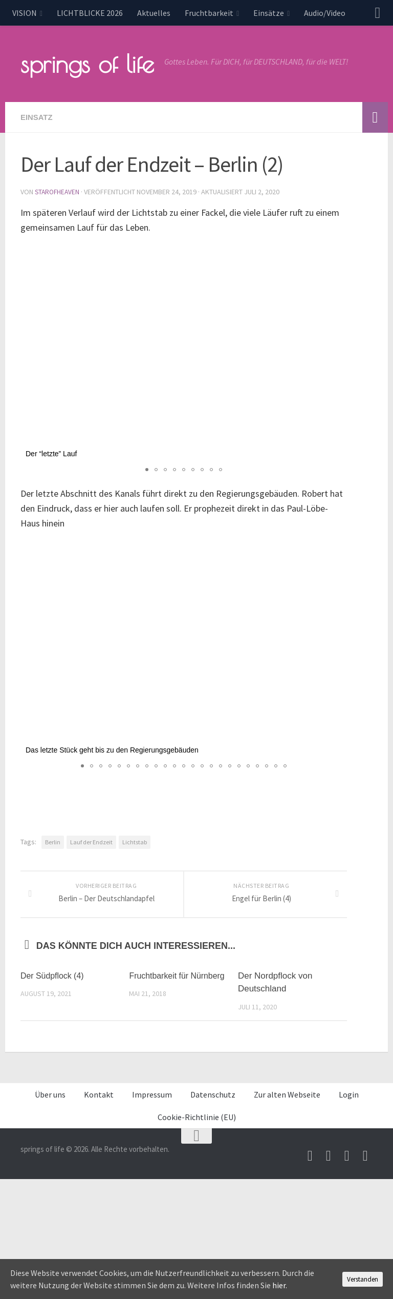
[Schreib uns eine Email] (310, 1168)
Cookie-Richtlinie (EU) (197, 1129)
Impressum (152, 1106)
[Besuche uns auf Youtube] (328, 1168)
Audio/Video (324, 13)
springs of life (87, 63)
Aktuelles (153, 13)
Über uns (50, 1106)
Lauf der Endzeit (91, 841)
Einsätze (268, 13)
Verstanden (362, 1279)
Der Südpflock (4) (54, 987)
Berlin (52, 841)
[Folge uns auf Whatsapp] (365, 1168)
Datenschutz (212, 1106)
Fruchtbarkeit (209, 13)
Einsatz (37, 117)
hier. (279, 1285)
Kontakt (99, 1106)
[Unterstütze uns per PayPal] (347, 1168)
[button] (338, 253)
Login (349, 1106)
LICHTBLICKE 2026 (90, 13)
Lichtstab (134, 841)
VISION (24, 13)
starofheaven (58, 191)
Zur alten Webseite (287, 1106)
